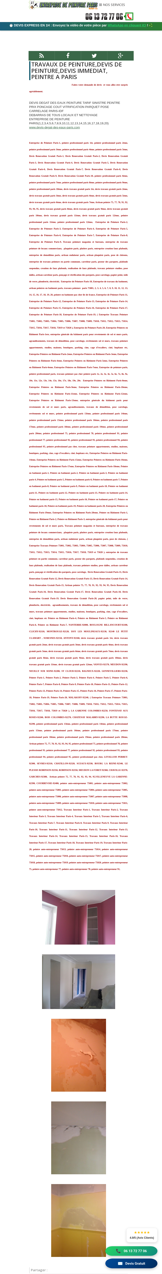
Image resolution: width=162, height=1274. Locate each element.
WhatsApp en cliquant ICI (127, 25)
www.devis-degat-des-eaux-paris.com (54, 127)
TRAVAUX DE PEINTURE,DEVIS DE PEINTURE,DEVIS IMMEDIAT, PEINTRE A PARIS (76, 70)
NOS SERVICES (114, 5)
